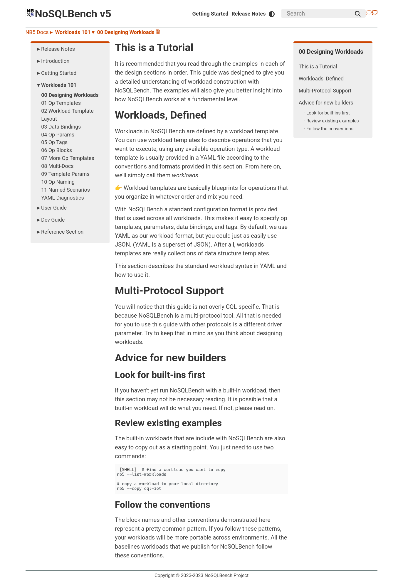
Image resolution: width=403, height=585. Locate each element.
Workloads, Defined (321, 78)
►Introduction (52, 61)
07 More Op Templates (67, 158)
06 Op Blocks (56, 150)
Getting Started (210, 14)
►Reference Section (59, 232)
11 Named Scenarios (65, 190)
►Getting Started (56, 73)
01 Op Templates (61, 103)
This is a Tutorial (318, 66)
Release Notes (248, 14)
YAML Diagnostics (62, 198)
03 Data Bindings (61, 127)
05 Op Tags (54, 142)
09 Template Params (65, 174)
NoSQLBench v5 (68, 14)
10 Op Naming (58, 182)
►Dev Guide (50, 220)
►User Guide (51, 208)
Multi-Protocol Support (325, 90)
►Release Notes (55, 49)
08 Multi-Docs (57, 166)
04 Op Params (57, 135)
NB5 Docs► (40, 32)
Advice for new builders (326, 103)
